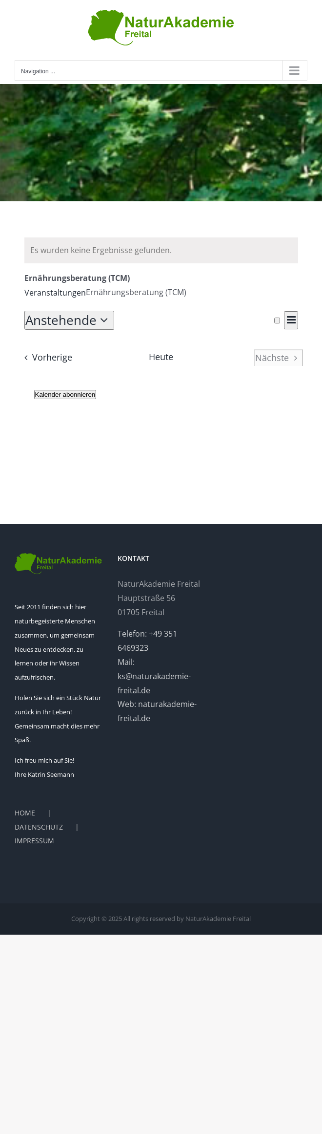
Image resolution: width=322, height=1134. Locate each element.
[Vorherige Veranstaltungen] (45, 357)
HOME (25, 812)
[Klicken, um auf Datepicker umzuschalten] (69, 320)
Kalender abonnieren (65, 394)
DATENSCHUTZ (39, 827)
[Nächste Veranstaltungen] (278, 357)
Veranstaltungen (55, 292)
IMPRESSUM (34, 840)
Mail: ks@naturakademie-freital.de (154, 676)
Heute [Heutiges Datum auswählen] (161, 357)
